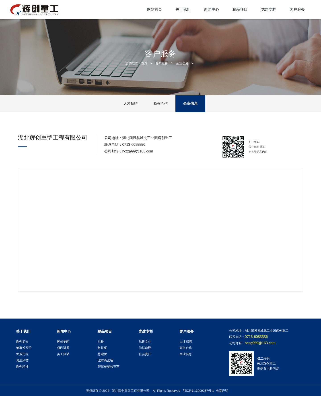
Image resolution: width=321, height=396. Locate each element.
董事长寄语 (24, 348)
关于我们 (183, 9)
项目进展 (63, 348)
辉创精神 (22, 366)
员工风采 (63, 354)
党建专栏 (268, 9)
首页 (144, 63)
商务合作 (160, 103)
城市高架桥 (105, 360)
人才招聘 (130, 103)
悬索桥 (102, 354)
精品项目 (240, 9)
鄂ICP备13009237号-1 (198, 390)
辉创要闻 (63, 341)
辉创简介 (22, 341)
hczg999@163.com (137, 151)
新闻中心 (211, 9)
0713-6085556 (133, 144)
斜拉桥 (102, 348)
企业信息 (182, 63)
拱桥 (101, 341)
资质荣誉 (22, 360)
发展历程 (22, 354)
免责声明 (222, 390)
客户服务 (297, 9)
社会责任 (145, 354)
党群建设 (145, 348)
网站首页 (154, 9)
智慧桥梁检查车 (108, 366)
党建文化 (145, 341)
